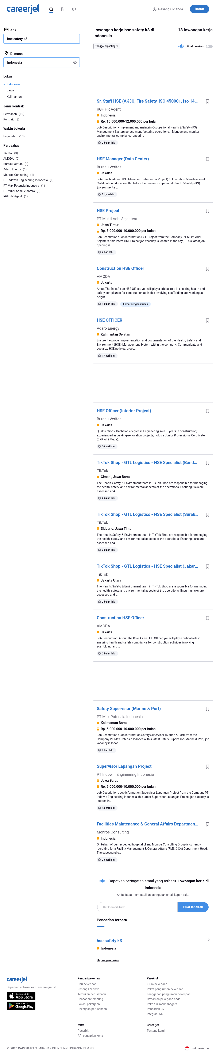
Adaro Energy (108, 328)
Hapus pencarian (108, 960)
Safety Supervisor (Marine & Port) (129, 708)
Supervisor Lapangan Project (124, 766)
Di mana (13, 53)
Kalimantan (14, 96)
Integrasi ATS (155, 1014)
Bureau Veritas (109, 167)
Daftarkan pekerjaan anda (164, 999)
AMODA (103, 276)
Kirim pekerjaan (157, 984)
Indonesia (13, 84)
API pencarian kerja (90, 1035)
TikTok (102, 470)
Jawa (10, 90)
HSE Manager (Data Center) (123, 158)
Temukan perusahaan (92, 994)
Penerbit (83, 1030)
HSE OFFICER (109, 320)
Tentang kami (156, 1030)
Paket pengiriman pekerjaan (165, 989)
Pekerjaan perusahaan (92, 1009)
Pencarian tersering (90, 999)
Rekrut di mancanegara (162, 1004)
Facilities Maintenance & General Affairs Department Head (149, 824)
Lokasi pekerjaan (89, 1004)
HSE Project (108, 210)
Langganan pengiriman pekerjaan (168, 994)
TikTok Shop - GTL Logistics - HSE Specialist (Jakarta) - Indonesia (149, 566)
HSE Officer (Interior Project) (124, 410)
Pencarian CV (156, 1009)
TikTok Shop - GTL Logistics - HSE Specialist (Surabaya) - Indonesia (149, 514)
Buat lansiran (193, 907)
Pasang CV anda (168, 9)
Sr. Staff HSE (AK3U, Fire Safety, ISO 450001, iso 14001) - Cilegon (149, 101)
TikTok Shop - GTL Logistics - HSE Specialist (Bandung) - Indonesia (149, 462)
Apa (10, 30)
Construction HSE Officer (120, 268)
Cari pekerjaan (87, 984)
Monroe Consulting (113, 832)
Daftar (199, 9)
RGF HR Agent (109, 109)
